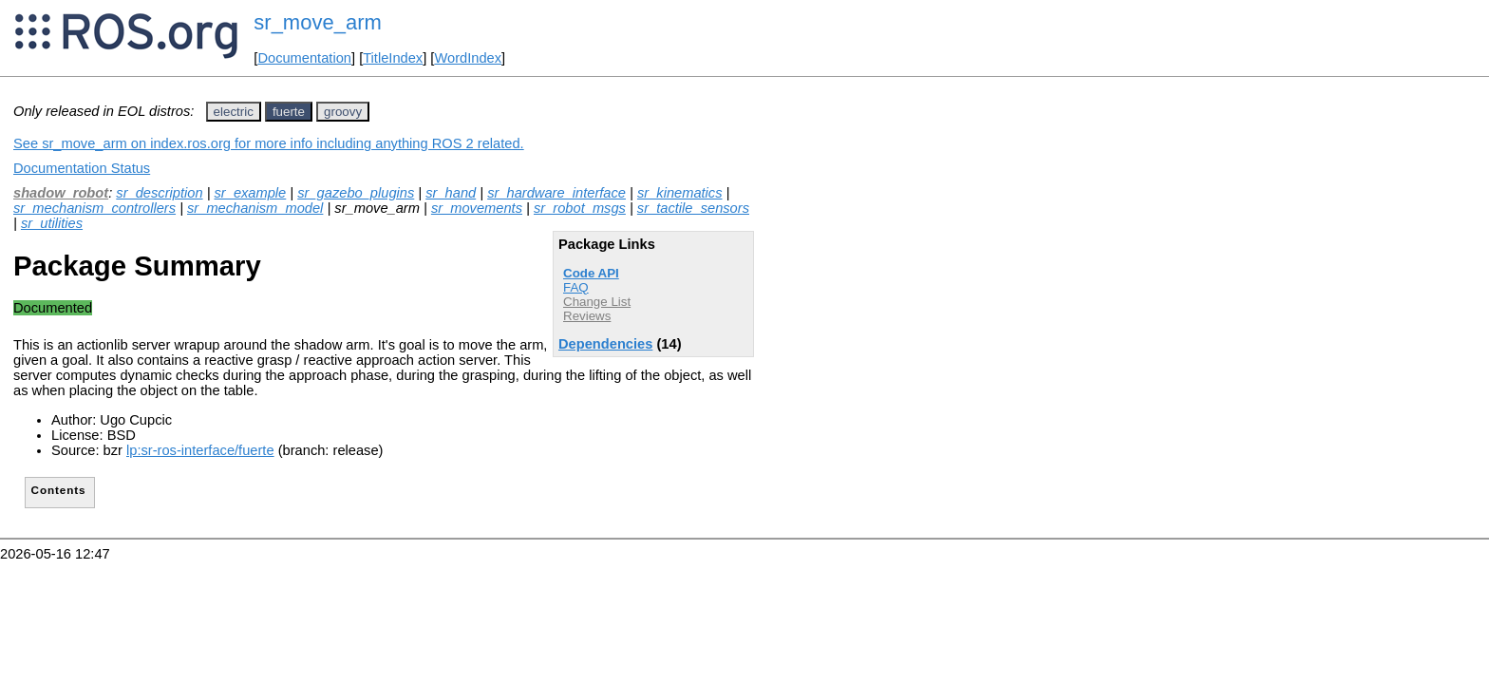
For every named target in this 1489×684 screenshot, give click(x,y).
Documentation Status (81, 168)
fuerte (289, 111)
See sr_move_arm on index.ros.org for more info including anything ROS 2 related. (268, 143)
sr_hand (450, 192)
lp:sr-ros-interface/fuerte (200, 450)
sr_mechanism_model (255, 208)
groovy (343, 111)
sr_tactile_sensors (693, 208)
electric (234, 111)
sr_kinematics (680, 192)
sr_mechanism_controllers (94, 208)
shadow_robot (60, 192)
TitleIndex (393, 58)
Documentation (304, 58)
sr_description (159, 192)
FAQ (576, 287)
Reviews (587, 316)
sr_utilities (52, 223)
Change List (597, 301)
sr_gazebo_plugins (355, 192)
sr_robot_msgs (580, 208)
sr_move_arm (317, 22)
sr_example (251, 192)
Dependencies (605, 344)
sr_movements (476, 208)
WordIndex (467, 58)
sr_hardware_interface (556, 192)
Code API (591, 273)
